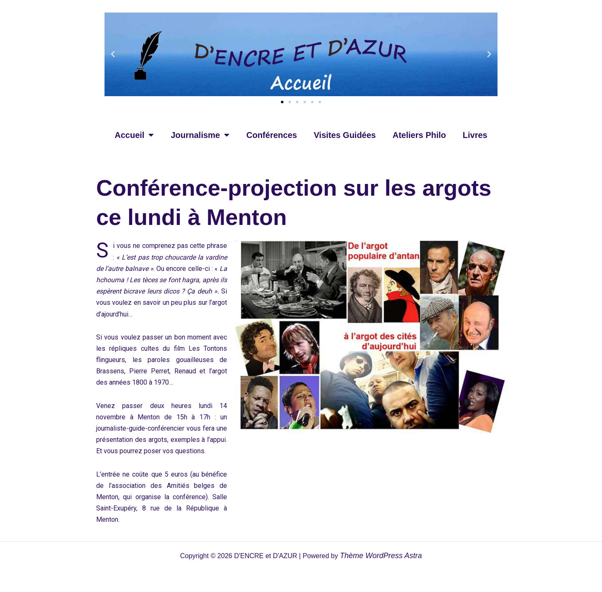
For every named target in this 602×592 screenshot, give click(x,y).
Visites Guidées (345, 135)
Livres (475, 135)
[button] (113, 54)
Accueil (134, 135)
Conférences (271, 135)
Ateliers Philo (419, 135)
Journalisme (200, 135)
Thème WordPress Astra (381, 555)
